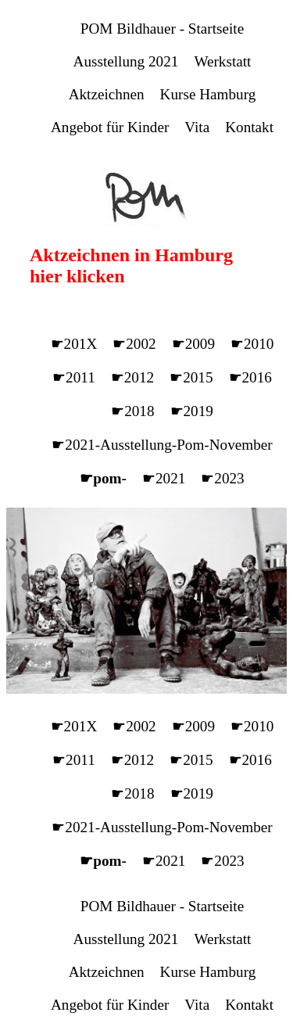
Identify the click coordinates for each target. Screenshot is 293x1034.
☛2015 (191, 377)
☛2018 (132, 411)
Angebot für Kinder (110, 127)
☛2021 (163, 478)
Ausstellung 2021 (126, 61)
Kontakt (249, 127)
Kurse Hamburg (208, 94)
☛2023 (222, 478)
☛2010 (251, 344)
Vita (196, 127)
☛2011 (73, 377)
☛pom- (103, 478)
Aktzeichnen (107, 94)
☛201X (74, 344)
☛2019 (191, 411)
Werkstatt (222, 61)
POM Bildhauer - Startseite (162, 28)
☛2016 (250, 377)
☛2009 (193, 344)
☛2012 (132, 377)
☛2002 (134, 344)
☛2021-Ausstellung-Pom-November (162, 444)
